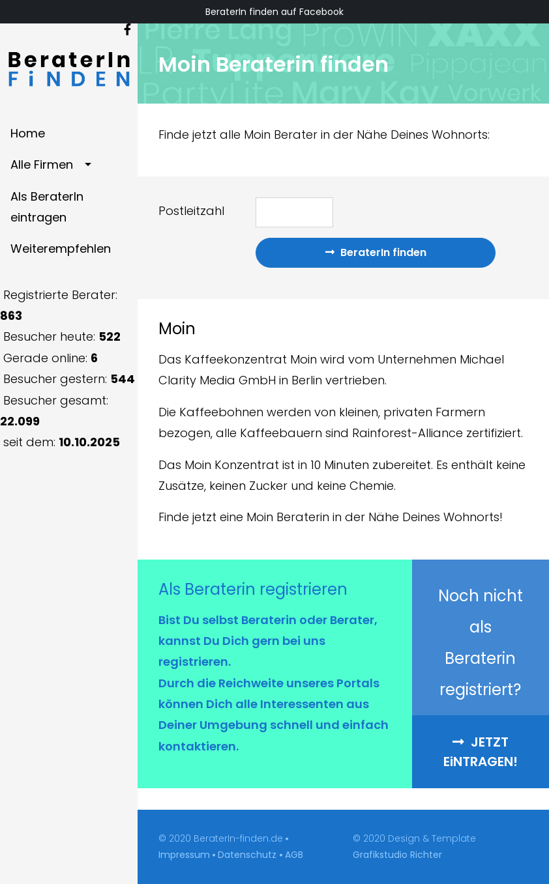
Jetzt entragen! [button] (480, 752)
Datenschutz (247, 854)
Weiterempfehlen (60, 248)
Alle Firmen (41, 164)
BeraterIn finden (375, 252)
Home (27, 133)
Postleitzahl (191, 211)
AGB (294, 854)
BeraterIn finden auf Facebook (274, 12)
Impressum (184, 854)
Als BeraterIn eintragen (46, 206)
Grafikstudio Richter (397, 854)
